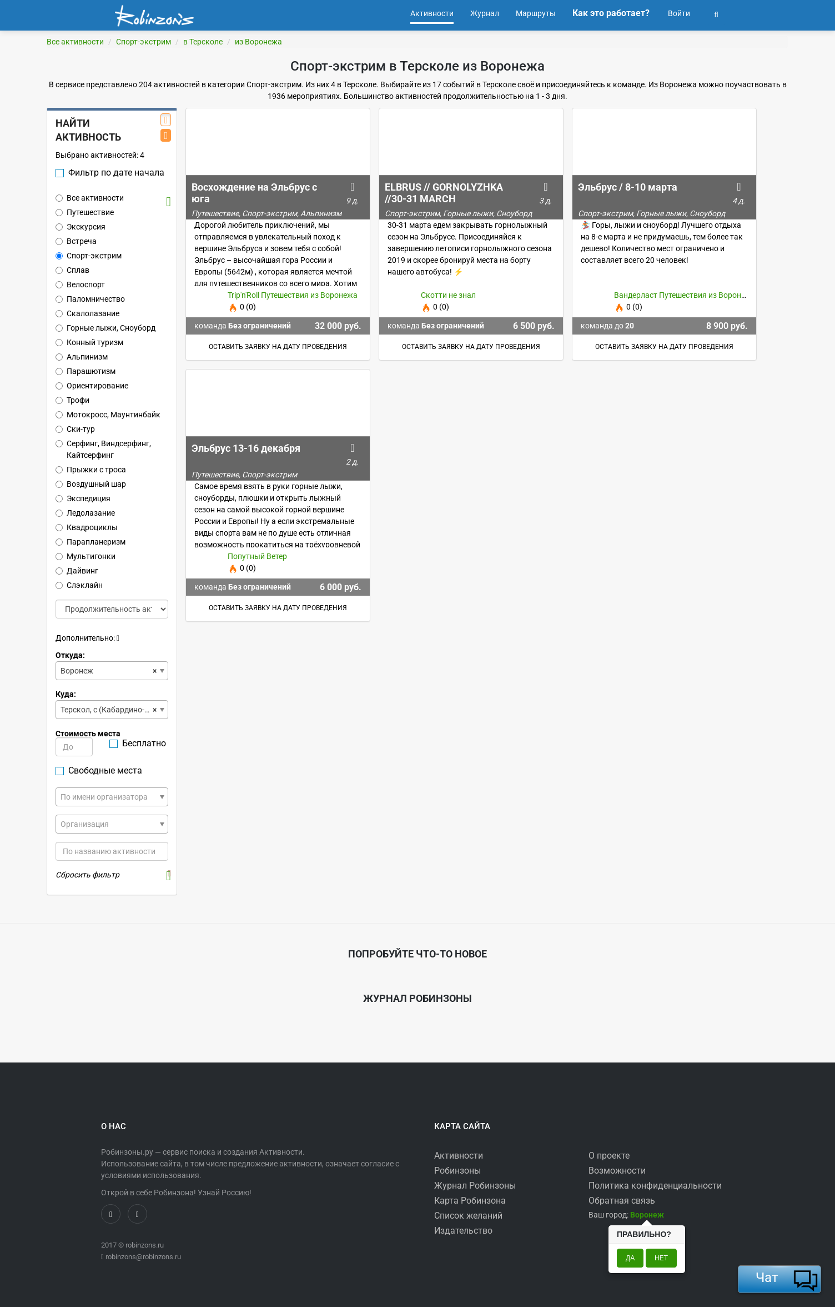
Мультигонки (85, 556)
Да (630, 1258)
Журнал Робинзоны (475, 1185)
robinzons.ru (144, 1245)
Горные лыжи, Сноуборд (105, 327)
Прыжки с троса (91, 469)
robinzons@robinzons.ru (143, 1257)
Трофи (72, 400)
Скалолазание (87, 313)
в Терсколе (203, 41)
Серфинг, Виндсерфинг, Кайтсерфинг (103, 449)
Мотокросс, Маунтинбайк (108, 414)
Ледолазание (85, 512)
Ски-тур (75, 429)
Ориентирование (92, 385)
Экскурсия (80, 226)
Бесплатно (137, 743)
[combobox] (112, 670)
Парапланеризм (90, 541)
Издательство (463, 1230)
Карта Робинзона (470, 1200)
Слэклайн (79, 585)
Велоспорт (80, 284)
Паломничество (90, 299)
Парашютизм (85, 371)
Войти (678, 13)
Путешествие (85, 212)
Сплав (72, 270)
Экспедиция (83, 498)
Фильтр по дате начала (110, 172)
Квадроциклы (87, 527)
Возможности (617, 1170)
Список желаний (468, 1215)
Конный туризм (89, 342)
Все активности (75, 41)
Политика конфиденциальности (655, 1185)
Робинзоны (457, 1170)
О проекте (609, 1155)
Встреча (76, 241)
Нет (661, 1258)
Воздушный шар (91, 484)
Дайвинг (77, 570)
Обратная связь (621, 1200)
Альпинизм (82, 356)
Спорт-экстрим (143, 41)
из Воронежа (258, 41)
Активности (458, 1155)
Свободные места (99, 770)
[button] (716, 13)
